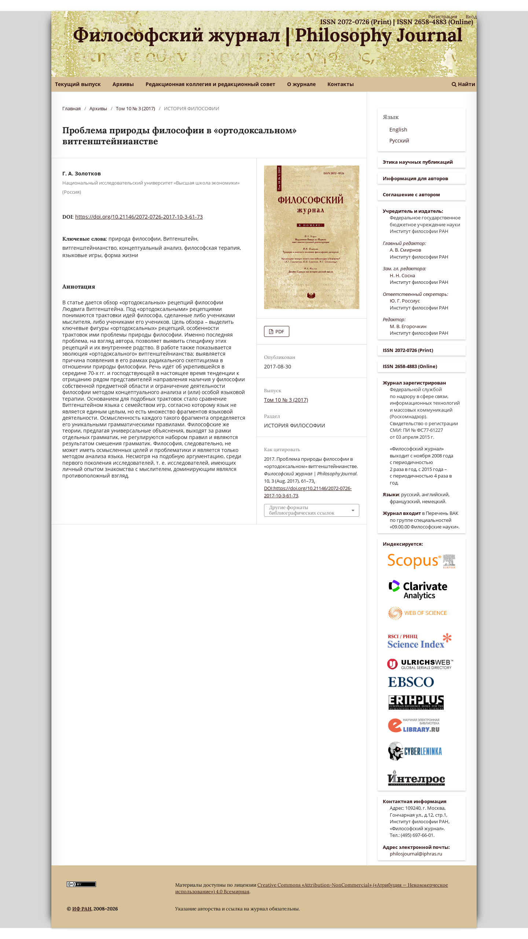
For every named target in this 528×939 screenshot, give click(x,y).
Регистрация (442, 16)
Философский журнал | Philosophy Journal (268, 35)
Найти (463, 84)
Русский (399, 140)
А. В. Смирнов (405, 249)
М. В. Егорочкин (408, 326)
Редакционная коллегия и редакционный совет (210, 84)
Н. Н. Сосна (402, 275)
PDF (279, 331)
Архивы (123, 84)
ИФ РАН (81, 909)
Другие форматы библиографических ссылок (301, 510)
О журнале (301, 84)
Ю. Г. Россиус (405, 300)
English (398, 129)
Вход (471, 16)
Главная (71, 108)
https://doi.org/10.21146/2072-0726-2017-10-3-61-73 (139, 216)
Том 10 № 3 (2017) (135, 108)
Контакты (340, 84)
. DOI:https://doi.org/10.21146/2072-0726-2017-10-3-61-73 (308, 488)
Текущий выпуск (78, 84)
